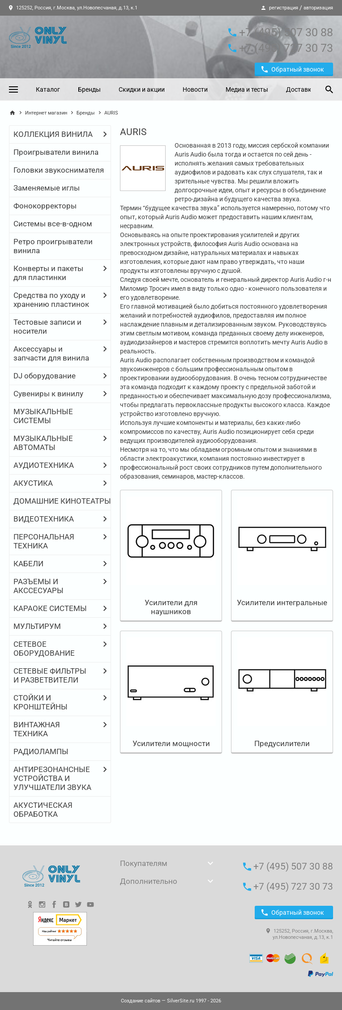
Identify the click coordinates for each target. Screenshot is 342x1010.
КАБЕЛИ (28, 563)
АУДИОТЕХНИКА (43, 465)
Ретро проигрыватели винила (53, 246)
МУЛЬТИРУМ (37, 626)
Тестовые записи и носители (47, 326)
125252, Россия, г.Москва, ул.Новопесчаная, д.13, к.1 (73, 7)
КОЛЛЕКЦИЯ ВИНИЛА (53, 134)
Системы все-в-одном (52, 223)
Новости (195, 89)
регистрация (283, 8)
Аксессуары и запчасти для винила (51, 353)
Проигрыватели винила (55, 152)
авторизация (318, 8)
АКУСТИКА (33, 483)
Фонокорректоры (45, 205)
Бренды (89, 89)
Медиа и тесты (247, 89)
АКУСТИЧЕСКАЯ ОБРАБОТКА (43, 810)
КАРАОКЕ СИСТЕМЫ (50, 608)
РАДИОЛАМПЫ (40, 751)
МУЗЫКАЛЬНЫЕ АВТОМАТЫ (43, 443)
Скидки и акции (142, 89)
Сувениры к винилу (48, 393)
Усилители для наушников (171, 607)
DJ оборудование (44, 375)
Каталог (48, 89)
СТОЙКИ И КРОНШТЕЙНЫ (40, 702)
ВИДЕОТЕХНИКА (43, 518)
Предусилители (282, 743)
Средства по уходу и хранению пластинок (51, 300)
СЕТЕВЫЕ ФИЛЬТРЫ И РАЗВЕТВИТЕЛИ (49, 675)
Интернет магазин (46, 113)
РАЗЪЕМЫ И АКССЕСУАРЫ (38, 586)
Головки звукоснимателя (58, 170)
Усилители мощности (171, 743)
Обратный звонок (292, 69)
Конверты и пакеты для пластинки (48, 273)
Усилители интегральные (282, 602)
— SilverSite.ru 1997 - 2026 (171, 1001)
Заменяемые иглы (46, 187)
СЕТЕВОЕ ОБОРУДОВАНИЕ (44, 649)
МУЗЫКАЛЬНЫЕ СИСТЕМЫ (43, 416)
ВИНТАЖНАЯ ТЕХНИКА (36, 729)
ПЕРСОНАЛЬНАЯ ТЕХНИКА (43, 541)
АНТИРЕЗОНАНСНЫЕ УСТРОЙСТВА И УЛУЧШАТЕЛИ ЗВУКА (52, 778)
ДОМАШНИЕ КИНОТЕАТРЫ (62, 501)
